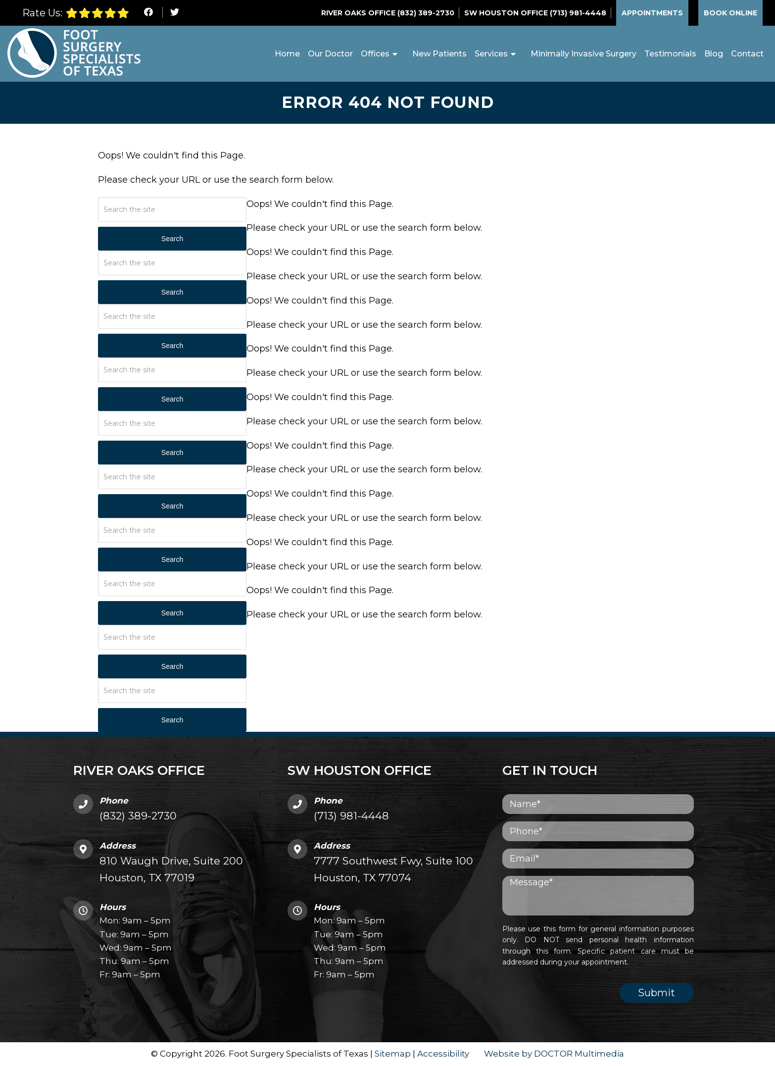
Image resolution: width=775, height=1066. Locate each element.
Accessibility (443, 1054)
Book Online (730, 12)
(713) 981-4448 (578, 12)
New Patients (439, 53)
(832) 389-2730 (425, 12)
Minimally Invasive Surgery (583, 53)
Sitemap (393, 1054)
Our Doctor (330, 53)
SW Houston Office (507, 12)
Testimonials (670, 53)
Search (172, 239)
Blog (713, 53)
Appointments (652, 12)
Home (287, 53)
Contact (747, 53)
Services (491, 53)
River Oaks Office (359, 12)
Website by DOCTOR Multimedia (554, 1054)
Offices (375, 53)
